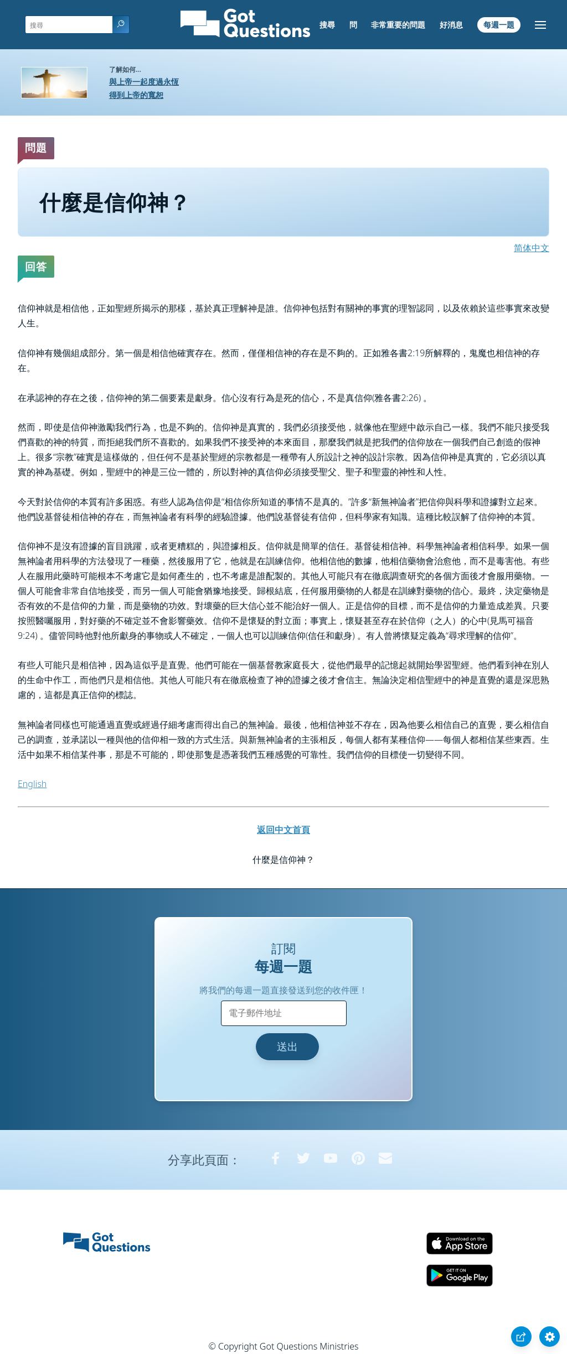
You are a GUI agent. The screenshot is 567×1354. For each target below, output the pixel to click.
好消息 (451, 24)
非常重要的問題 (398, 24)
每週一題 (498, 24)
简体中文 (531, 248)
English (32, 784)
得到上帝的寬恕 (136, 95)
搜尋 (327, 24)
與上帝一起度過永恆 (144, 81)
